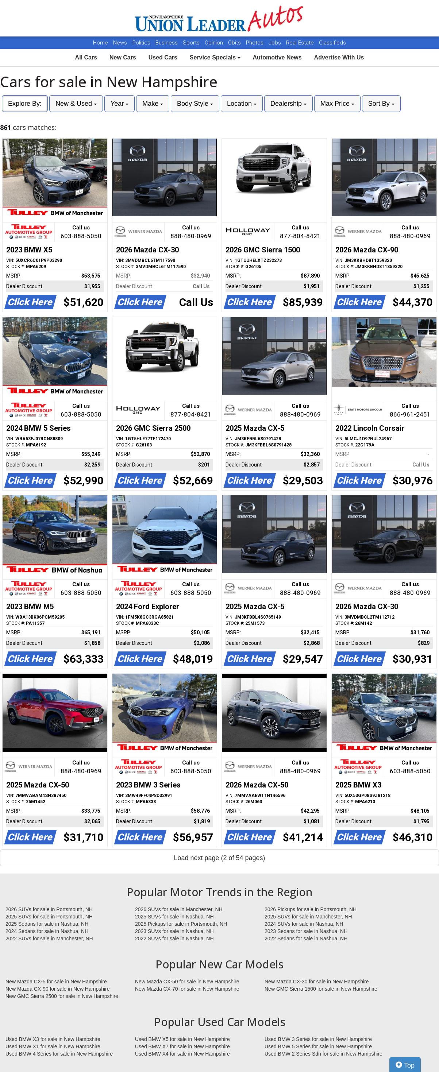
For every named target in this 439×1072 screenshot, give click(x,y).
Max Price (337, 103)
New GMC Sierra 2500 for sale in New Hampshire (61, 996)
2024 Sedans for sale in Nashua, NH (46, 931)
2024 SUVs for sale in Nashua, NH (304, 924)
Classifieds (332, 42)
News (120, 42)
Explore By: (25, 103)
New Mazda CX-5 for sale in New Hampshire (56, 981)
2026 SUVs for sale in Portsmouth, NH (49, 909)
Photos (255, 42)
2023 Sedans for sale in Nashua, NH (306, 931)
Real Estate (300, 42)
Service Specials (215, 57)
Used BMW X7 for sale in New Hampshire (182, 1046)
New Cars (122, 57)
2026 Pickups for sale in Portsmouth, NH (311, 909)
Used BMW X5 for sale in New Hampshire (182, 1039)
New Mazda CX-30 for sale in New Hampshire (317, 981)
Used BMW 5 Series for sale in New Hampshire (318, 1046)
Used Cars (163, 57)
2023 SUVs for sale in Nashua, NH (174, 931)
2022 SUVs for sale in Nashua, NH (174, 938)
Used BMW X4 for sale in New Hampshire (182, 1054)
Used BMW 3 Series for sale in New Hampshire (318, 1039)
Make (152, 103)
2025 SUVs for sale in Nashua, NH (174, 917)
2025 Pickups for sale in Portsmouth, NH (181, 924)
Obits (235, 42)
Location (242, 103)
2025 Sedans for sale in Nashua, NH (46, 924)
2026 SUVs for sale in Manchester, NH (179, 909)
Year (119, 103)
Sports (192, 42)
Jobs (275, 42)
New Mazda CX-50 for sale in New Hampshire (187, 981)
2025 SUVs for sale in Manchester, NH (308, 917)
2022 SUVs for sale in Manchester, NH (49, 938)
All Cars (86, 57)
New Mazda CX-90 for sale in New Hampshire (57, 989)
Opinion (214, 42)
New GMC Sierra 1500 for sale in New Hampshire (321, 989)
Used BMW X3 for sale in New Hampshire (52, 1039)
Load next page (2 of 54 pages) (219, 858)
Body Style (195, 103)
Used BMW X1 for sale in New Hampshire (52, 1046)
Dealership (288, 103)
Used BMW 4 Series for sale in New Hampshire (59, 1054)
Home (100, 42)
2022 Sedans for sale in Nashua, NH (306, 938)
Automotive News (277, 57)
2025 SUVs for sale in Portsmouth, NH (49, 917)
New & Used (76, 103)
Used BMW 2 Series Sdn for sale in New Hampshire (323, 1054)
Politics (141, 42)
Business (167, 42)
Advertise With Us (339, 57)
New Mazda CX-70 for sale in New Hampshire (187, 989)
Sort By (381, 103)
